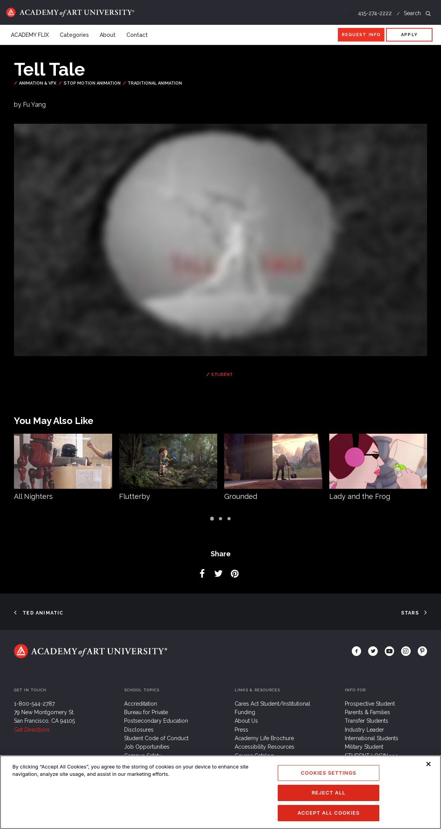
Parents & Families (367, 712)
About (108, 35)
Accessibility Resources (264, 747)
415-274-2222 (375, 13)
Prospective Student (370, 704)
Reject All (328, 802)
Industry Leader (364, 730)
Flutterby (134, 496)
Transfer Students (366, 721)
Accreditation (140, 704)
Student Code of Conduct (156, 738)
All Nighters (33, 496)
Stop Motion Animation (92, 83)
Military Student (364, 747)
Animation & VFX (37, 83)
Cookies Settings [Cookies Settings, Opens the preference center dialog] (328, 782)
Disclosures (139, 730)
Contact (137, 35)
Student (222, 374)
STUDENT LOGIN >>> (372, 756)
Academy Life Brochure (264, 738)
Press (241, 730)
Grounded (240, 496)
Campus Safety (143, 756)
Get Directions (32, 730)
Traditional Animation (155, 83)
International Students (371, 738)
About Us (246, 721)
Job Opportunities (146, 747)
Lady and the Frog (359, 496)
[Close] (428, 773)
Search (417, 13)
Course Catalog (254, 756)
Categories (74, 35)
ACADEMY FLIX (30, 35)
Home (70, 12)
